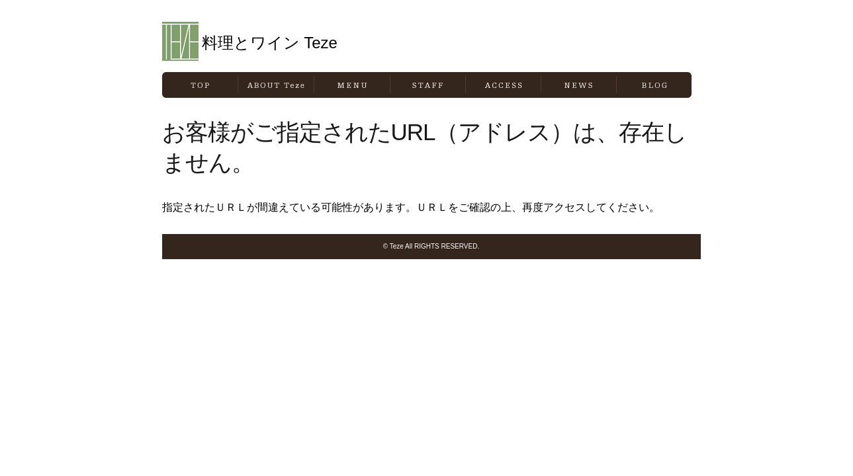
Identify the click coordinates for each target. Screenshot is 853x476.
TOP (200, 85)
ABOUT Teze (276, 85)
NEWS (578, 85)
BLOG (654, 85)
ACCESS (503, 85)
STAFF (427, 85)
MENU (352, 85)
